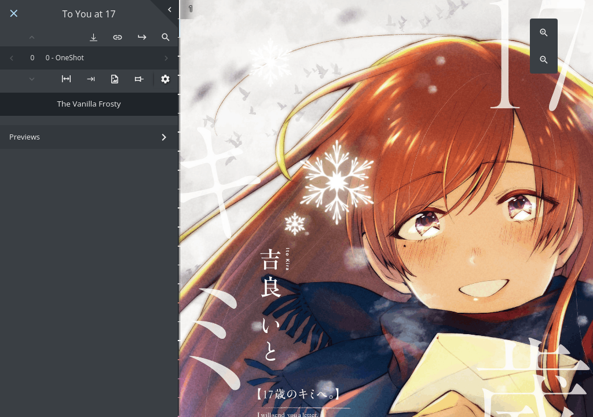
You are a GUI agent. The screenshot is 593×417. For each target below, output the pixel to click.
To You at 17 (89, 14)
